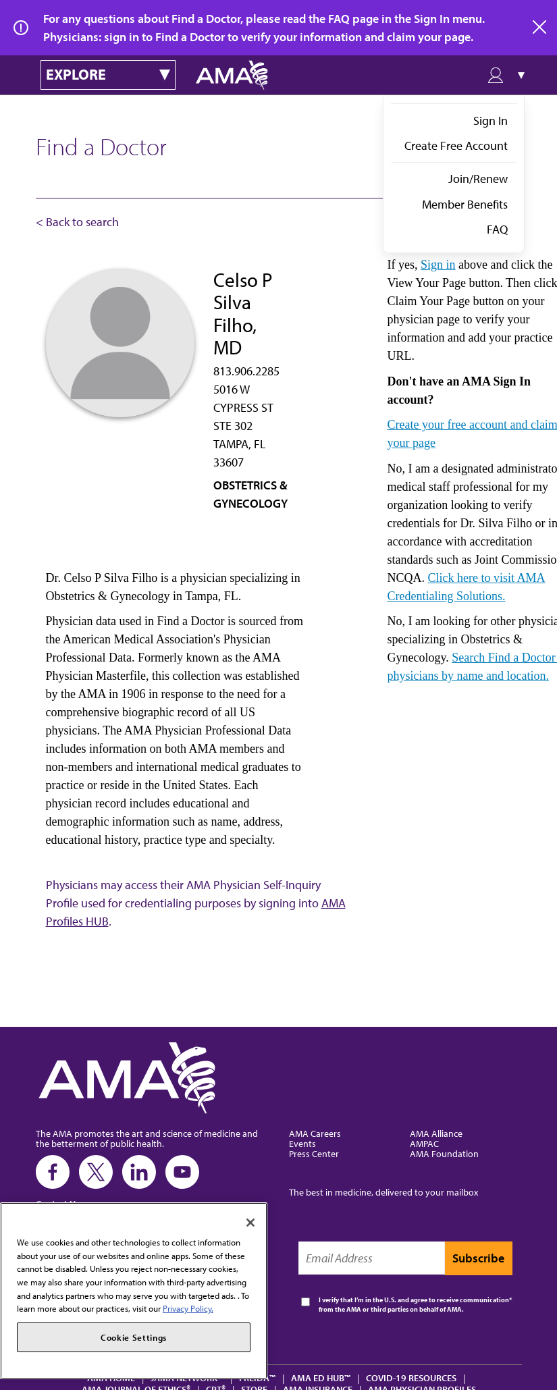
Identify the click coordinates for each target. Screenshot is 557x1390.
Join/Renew (478, 178)
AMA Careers (315, 1133)
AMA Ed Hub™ (320, 1377)
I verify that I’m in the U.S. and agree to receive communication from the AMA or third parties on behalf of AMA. (414, 1304)
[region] (133, 1290)
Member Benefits (465, 204)
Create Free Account (456, 145)
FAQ (497, 229)
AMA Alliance (436, 1133)
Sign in (438, 264)
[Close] (250, 1222)
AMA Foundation (444, 1153)
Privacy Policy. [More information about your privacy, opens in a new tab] (188, 1308)
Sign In (490, 120)
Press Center (314, 1153)
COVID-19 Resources (411, 1377)
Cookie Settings (134, 1337)
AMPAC (424, 1143)
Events (302, 1143)
